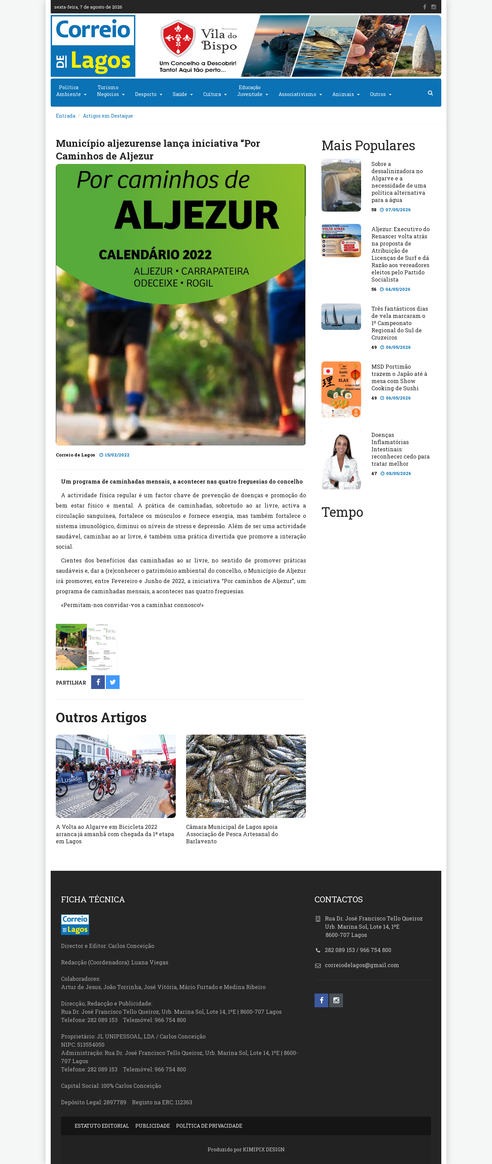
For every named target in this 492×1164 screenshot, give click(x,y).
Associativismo (297, 94)
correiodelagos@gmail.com (362, 965)
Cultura (212, 94)
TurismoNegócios (108, 90)
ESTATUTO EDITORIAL (102, 1126)
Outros (378, 94)
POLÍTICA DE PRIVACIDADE (209, 1126)
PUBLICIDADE (152, 1126)
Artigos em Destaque (108, 115)
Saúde (180, 94)
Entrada (65, 115)
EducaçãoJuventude (249, 90)
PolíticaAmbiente (68, 90)
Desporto (146, 94)
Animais (343, 94)
